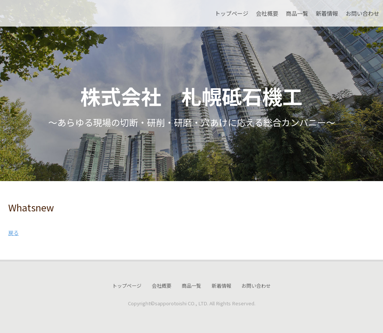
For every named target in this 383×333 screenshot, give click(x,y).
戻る (13, 232)
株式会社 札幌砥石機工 (191, 96)
